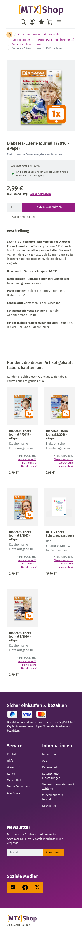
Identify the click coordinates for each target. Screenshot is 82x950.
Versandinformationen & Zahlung (58, 786)
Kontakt (12, 754)
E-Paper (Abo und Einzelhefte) (54, 39)
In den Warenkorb (48, 207)
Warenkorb (14, 767)
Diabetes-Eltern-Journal (26, 44)
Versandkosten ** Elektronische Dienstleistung (27, 463)
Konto (11, 773)
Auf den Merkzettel (23, 216)
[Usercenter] (32, 22)
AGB (44, 760)
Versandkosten (40, 194)
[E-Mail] (25, 852)
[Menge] (14, 207)
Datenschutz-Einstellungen (51, 776)
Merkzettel (14, 780)
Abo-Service (14, 793)
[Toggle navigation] (58, 22)
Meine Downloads (18, 786)
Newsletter (49, 805)
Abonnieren (53, 852)
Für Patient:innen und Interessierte (40, 34)
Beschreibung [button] (18, 231)
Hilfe (10, 760)
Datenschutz (50, 767)
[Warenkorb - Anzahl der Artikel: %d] (49, 22)
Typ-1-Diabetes (20, 39)
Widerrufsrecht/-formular (53, 797)
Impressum (49, 754)
